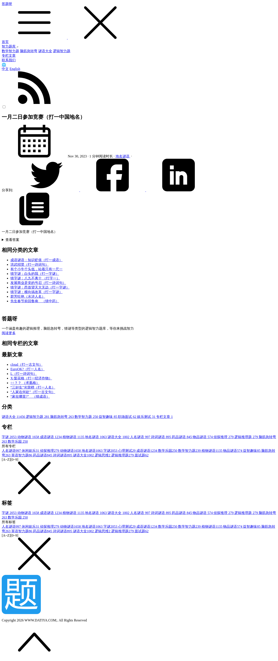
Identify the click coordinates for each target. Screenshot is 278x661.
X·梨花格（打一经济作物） (31, 378)
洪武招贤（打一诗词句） (29, 264)
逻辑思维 (103, 455)
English (15, 69)
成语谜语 (51, 437)
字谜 (9, 437)
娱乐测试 (146, 417)
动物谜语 (28, 437)
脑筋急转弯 (28, 51)
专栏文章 (9, 55)
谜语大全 (45, 51)
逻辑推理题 (246, 437)
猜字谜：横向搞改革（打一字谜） (36, 292)
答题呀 (139, 21)
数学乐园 (18, 441)
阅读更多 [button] (9, 333)
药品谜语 (182, 437)
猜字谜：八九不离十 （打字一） (35, 278)
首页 (5, 42)
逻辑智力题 (61, 51)
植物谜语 (74, 437)
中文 (5, 69)
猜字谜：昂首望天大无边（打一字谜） (40, 287)
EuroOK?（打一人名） (27, 369)
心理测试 (127, 450)
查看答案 (12, 240)
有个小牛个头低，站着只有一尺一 (36, 269)
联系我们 (9, 60)
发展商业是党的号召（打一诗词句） (38, 283)
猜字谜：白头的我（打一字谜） (34, 273)
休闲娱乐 (31, 450)
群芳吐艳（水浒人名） (27, 296)
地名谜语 (123, 156)
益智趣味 (108, 417)
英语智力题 (22, 455)
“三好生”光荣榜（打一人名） (32, 387)
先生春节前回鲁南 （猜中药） (34, 301)
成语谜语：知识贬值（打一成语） (36, 260)
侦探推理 (223, 437)
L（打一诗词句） (23, 374)
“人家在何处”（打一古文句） (32, 392)
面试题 (142, 455)
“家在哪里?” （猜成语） (30, 396)
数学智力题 (10, 51)
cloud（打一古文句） (26, 364)
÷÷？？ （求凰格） (25, 383)
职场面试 (127, 417)
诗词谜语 (161, 437)
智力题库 (10, 46)
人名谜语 (140, 437)
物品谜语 (203, 437)
